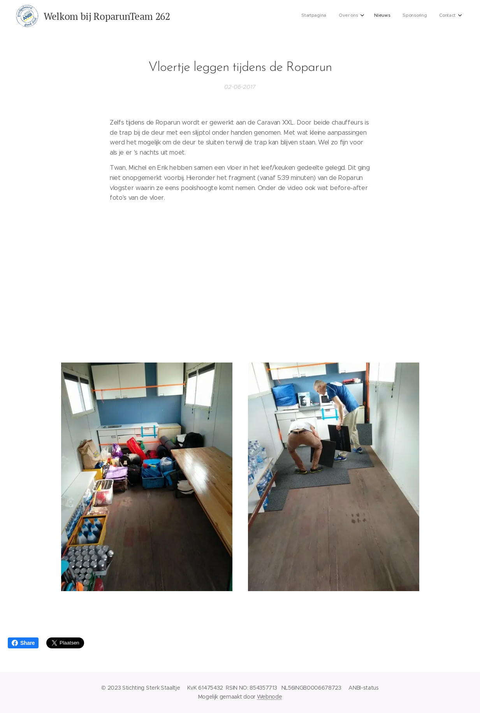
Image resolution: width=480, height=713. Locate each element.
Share (23, 643)
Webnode (269, 696)
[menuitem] (404, 16)
